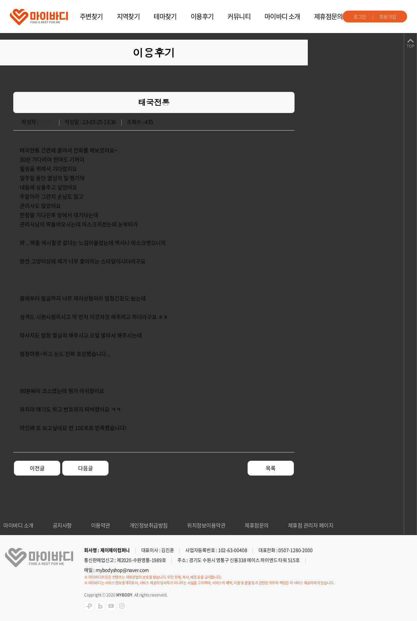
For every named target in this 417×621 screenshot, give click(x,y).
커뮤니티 (239, 16)
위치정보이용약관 (206, 525)
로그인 (359, 16)
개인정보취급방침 (148, 525)
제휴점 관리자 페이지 (311, 525)
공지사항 (62, 525)
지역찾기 (128, 16)
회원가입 (387, 16)
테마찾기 (165, 16)
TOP (410, 46)
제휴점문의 (328, 16)
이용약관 (100, 525)
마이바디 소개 (282, 16)
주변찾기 (91, 16)
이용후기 (202, 16)
